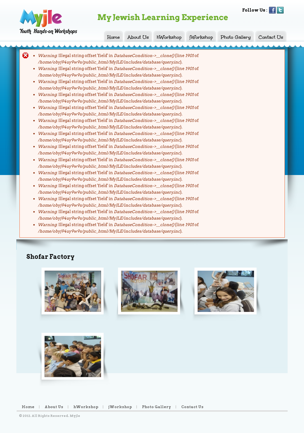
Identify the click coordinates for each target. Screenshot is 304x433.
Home (113, 37)
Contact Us (271, 37)
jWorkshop (201, 37)
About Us (138, 37)
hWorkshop (169, 37)
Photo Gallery (236, 37)
